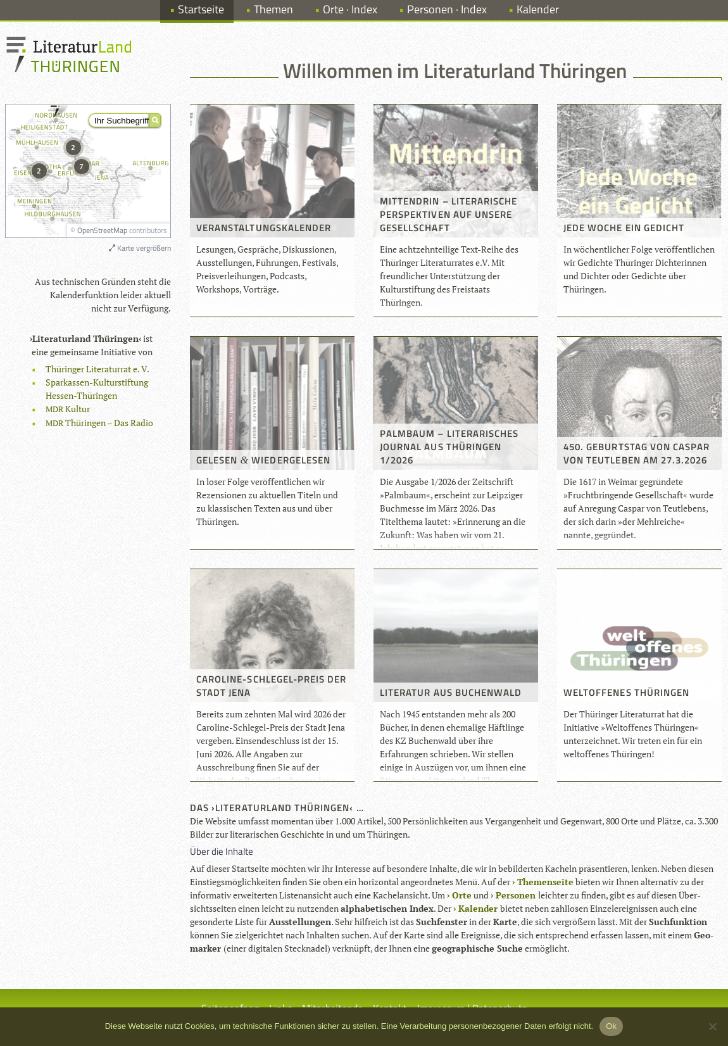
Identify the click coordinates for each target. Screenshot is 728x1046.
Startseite (201, 9)
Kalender (538, 9)
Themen (273, 9)
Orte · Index (350, 9)
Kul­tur (68, 409)
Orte (462, 895)
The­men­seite (545, 882)
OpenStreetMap (102, 230)
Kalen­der (478, 908)
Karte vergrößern (140, 248)
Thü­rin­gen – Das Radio (99, 423)
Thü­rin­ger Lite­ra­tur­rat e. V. (97, 369)
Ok (611, 1026)
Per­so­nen (516, 895)
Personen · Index (447, 9)
